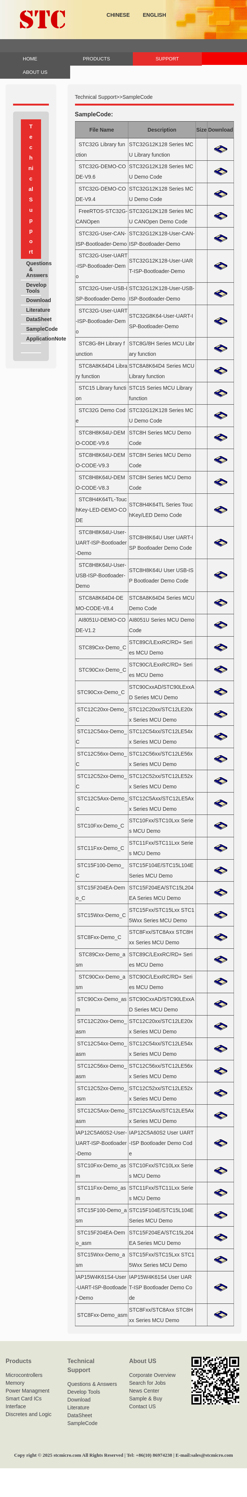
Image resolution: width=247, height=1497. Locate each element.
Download (33, 300)
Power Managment (28, 1391)
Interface (16, 1406)
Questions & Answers (33, 269)
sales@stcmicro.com (212, 1455)
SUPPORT (167, 59)
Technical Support (95, 97)
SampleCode (33, 329)
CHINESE (118, 15)
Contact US (142, 1406)
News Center (144, 1391)
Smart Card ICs (23, 1399)
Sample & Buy (145, 1399)
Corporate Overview (152, 1375)
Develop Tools (33, 288)
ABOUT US (35, 72)
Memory (15, 1383)
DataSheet (33, 319)
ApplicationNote (33, 339)
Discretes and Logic (28, 1414)
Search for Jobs (147, 1383)
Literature (33, 310)
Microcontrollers (24, 1375)
